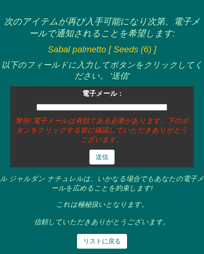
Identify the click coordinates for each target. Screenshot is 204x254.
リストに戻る (102, 241)
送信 (102, 156)
